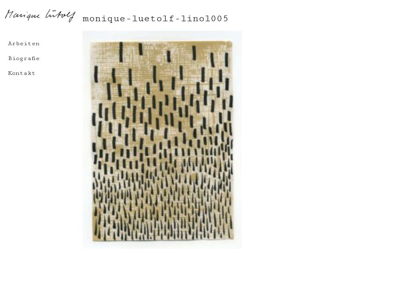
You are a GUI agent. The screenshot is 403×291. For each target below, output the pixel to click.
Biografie (24, 58)
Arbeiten (24, 43)
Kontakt (22, 73)
